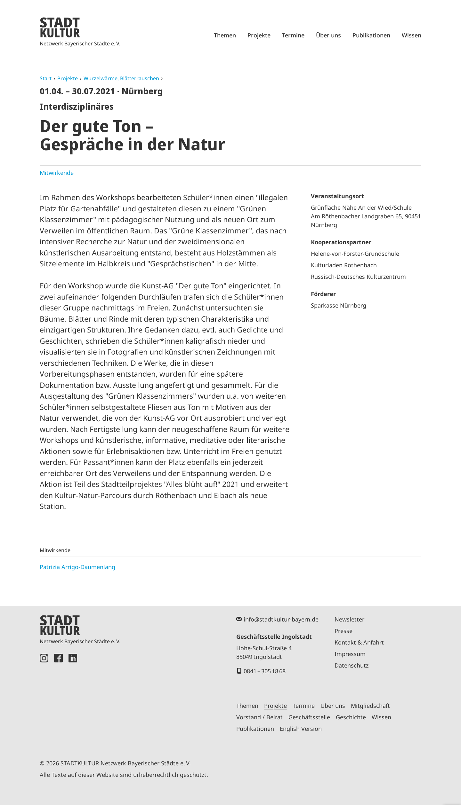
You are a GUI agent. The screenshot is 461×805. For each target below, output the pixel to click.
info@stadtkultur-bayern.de (281, 619)
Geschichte (351, 717)
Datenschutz (351, 665)
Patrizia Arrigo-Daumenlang (77, 567)
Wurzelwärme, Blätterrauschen (121, 78)
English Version (301, 728)
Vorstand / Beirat (259, 717)
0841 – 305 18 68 (265, 671)
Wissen (411, 35)
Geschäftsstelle (309, 717)
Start (46, 78)
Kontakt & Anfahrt (359, 642)
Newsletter (349, 619)
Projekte (259, 35)
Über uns (328, 35)
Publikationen (371, 35)
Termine (293, 35)
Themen (225, 35)
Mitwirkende (57, 172)
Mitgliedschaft (370, 705)
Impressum (350, 654)
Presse (343, 631)
